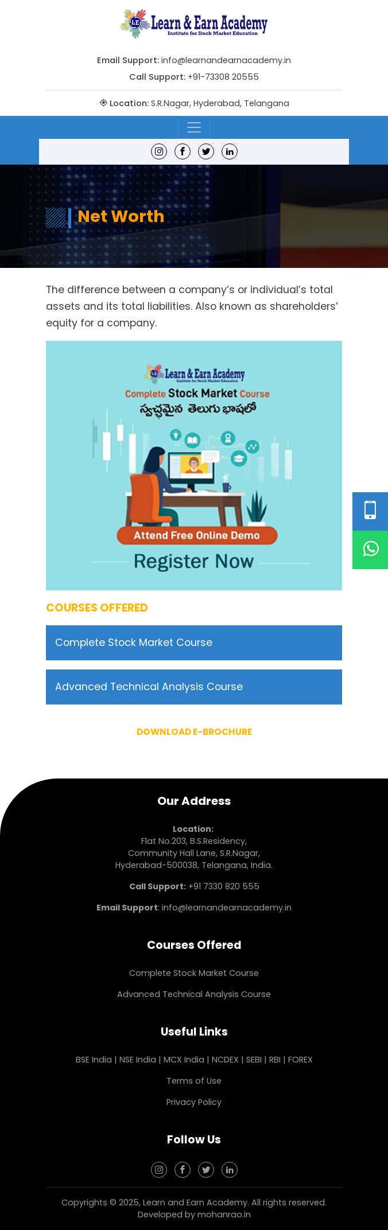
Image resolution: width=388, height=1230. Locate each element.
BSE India (94, 1059)
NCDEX (226, 1059)
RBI (275, 1059)
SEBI (254, 1059)
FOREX (300, 1059)
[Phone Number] (370, 511)
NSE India (137, 1059)
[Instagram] (159, 151)
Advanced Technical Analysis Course (149, 687)
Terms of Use (194, 1081)
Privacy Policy (194, 1102)
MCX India (184, 1059)
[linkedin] (230, 151)
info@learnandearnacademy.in (226, 60)
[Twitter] (206, 151)
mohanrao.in (224, 1214)
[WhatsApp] (370, 550)
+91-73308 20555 (223, 77)
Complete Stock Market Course (133, 642)
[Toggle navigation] (194, 127)
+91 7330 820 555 (223, 886)
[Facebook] (183, 151)
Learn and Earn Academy (195, 1202)
